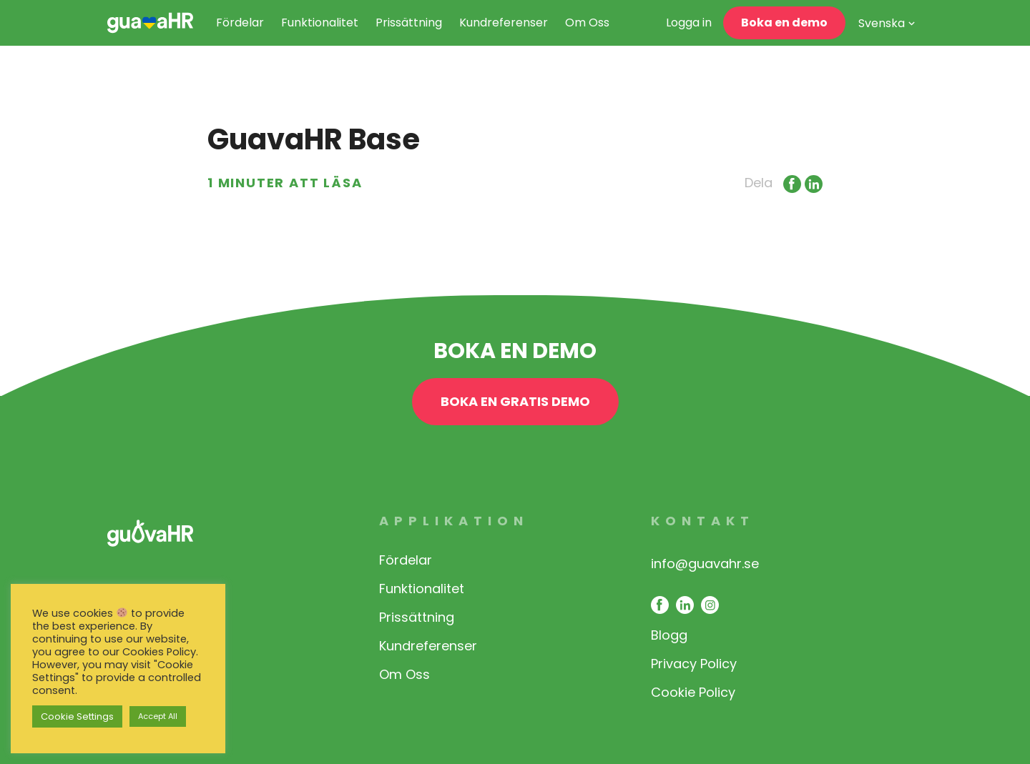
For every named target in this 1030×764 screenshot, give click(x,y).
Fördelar (240, 22)
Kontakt (703, 521)
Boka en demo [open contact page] (784, 22)
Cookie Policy (693, 692)
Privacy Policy (694, 664)
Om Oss (587, 22)
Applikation (454, 521)
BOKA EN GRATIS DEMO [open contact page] (515, 401)
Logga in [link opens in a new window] (689, 22)
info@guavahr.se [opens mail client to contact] (705, 563)
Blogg (669, 635)
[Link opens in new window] (790, 183)
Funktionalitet (319, 22)
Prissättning (409, 22)
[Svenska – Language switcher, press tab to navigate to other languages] (887, 27)
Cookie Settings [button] (77, 716)
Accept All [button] (157, 716)
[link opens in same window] (150, 23)
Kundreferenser (503, 22)
